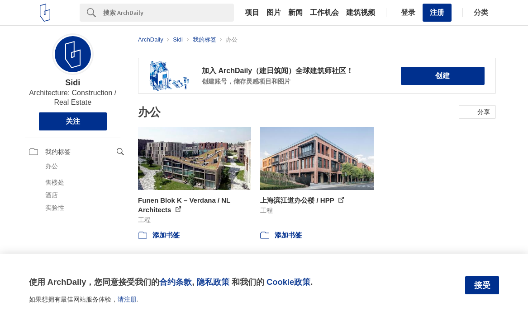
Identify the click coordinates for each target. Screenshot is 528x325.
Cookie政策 (288, 282)
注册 (437, 12)
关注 (73, 121)
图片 (273, 12)
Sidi (72, 82)
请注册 (127, 299)
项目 (252, 12)
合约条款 (175, 282)
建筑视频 (360, 12)
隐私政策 (213, 282)
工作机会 (324, 12)
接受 (482, 285)
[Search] (168, 13)
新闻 (295, 12)
